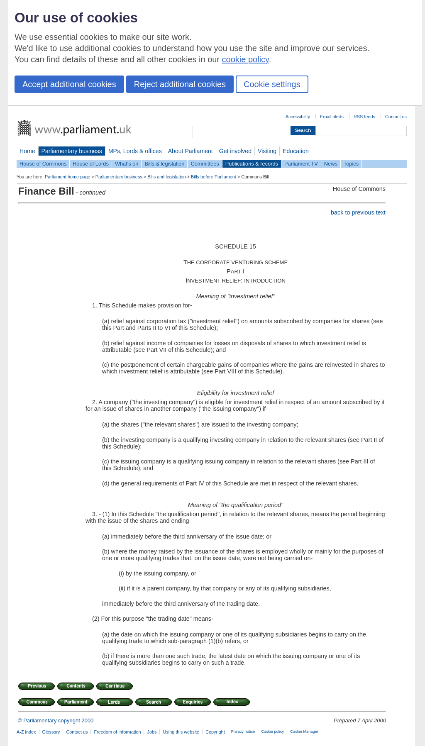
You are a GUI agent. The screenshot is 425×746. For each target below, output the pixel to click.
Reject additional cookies (180, 84)
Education (296, 151)
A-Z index (26, 731)
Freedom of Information (117, 731)
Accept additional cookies (69, 84)
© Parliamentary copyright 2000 (55, 720)
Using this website (181, 731)
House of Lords (91, 164)
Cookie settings (272, 84)
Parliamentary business (72, 151)
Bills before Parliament (213, 176)
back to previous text (358, 212)
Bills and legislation (166, 176)
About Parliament (190, 151)
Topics (351, 164)
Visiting (267, 151)
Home (27, 151)
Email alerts (332, 116)
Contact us (396, 116)
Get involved (235, 151)
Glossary (51, 731)
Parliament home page (67, 176)
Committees (205, 164)
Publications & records (251, 164)
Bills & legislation (164, 164)
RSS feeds (364, 116)
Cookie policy (272, 731)
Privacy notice (243, 731)
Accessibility (298, 116)
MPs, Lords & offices (135, 151)
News (330, 164)
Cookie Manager (304, 731)
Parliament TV (301, 164)
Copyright (215, 731)
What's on (127, 164)
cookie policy (245, 59)
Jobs (151, 731)
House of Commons (43, 164)
